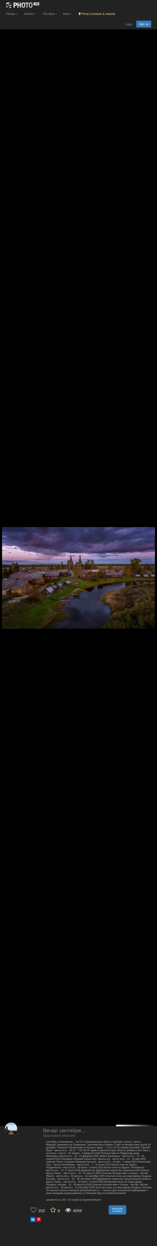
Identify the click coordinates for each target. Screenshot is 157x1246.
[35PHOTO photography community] (22, 5)
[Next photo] (152, 560)
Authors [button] (30, 13)
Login (128, 24)
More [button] (67, 13)
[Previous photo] (3, 560)
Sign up (144, 24)
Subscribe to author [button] (117, 1210)
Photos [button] (12, 13)
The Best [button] (50, 13)
